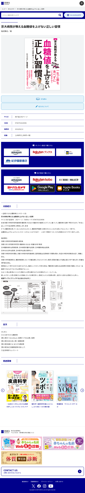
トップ (3, 9)
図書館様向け (35, 481)
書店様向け (25, 481)
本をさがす (11, 9)
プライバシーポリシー (47, 481)
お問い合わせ (59, 481)
